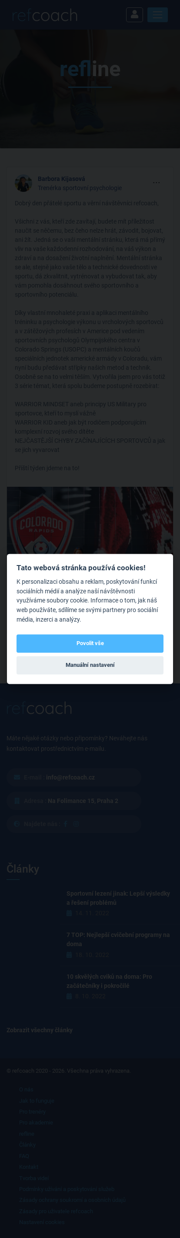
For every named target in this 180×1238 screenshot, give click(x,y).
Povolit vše (90, 643)
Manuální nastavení (90, 665)
